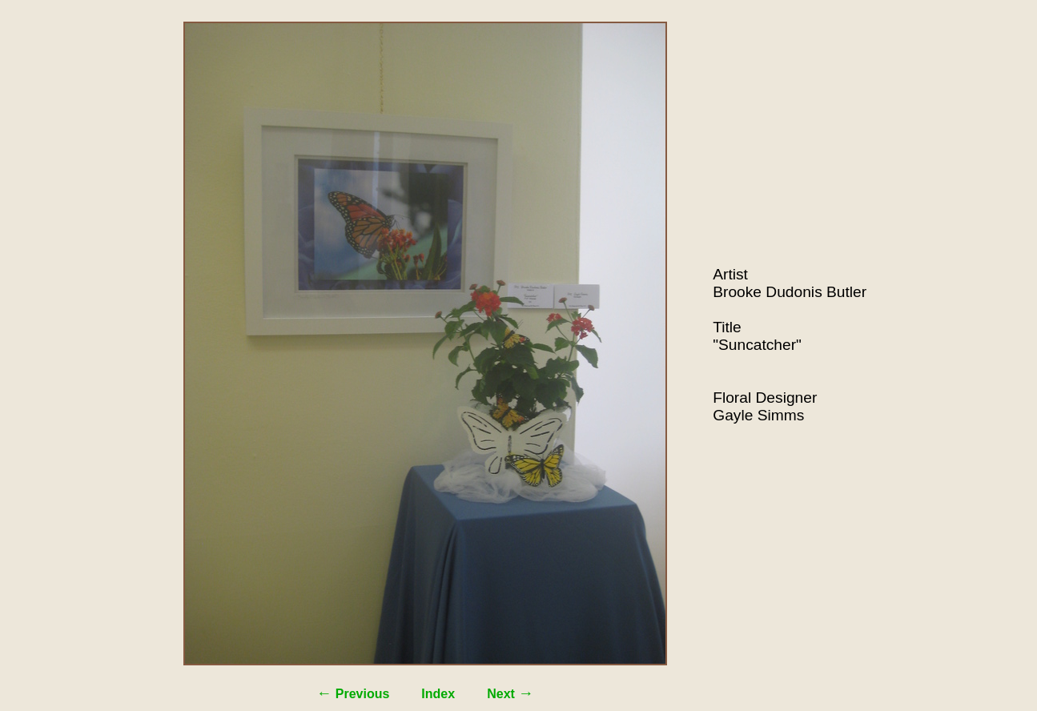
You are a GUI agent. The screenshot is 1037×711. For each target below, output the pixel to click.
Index (438, 694)
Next (510, 694)
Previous (352, 694)
